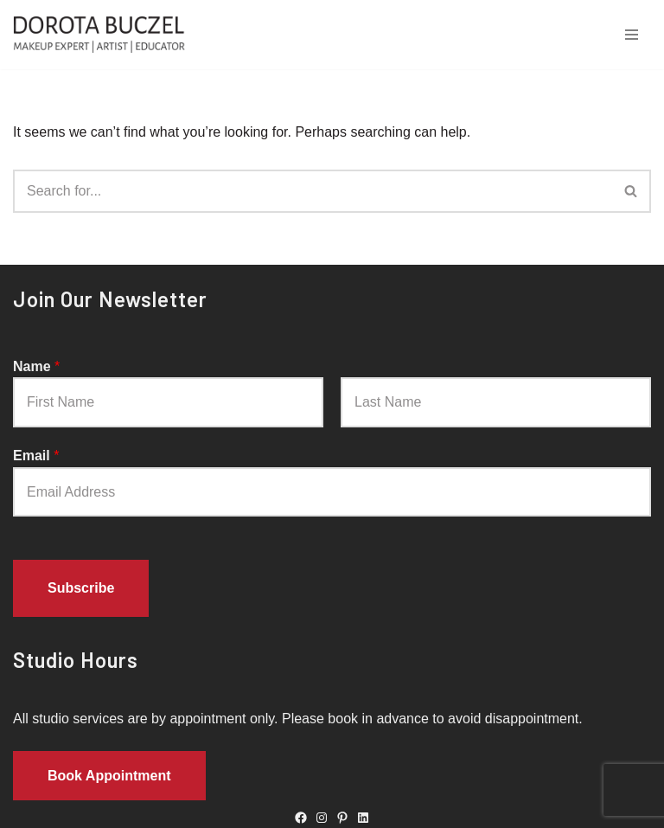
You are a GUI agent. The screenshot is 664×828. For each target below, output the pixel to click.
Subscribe (81, 588)
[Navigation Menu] (631, 34)
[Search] (312, 191)
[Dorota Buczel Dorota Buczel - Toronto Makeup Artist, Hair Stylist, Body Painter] (104, 34)
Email (36, 455)
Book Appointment (109, 775)
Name (36, 366)
